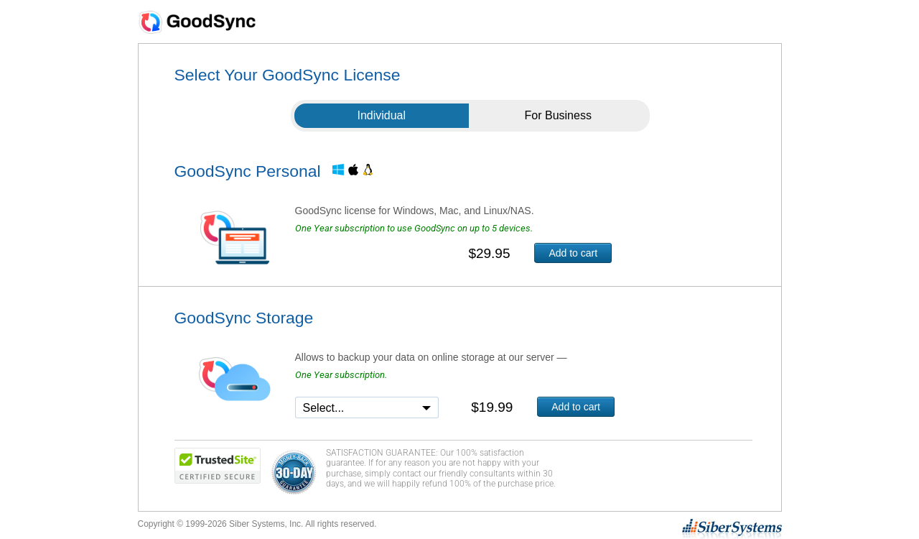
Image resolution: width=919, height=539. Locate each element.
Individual (381, 115)
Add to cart (573, 253)
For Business (558, 115)
